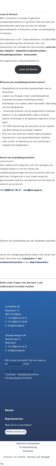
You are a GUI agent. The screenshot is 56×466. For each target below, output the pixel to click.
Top (2, 464)
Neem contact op (15, 432)
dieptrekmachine (39, 262)
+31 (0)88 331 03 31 (10, 190)
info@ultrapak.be (16, 350)
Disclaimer (28, 451)
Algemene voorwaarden (28, 443)
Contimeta (21, 457)
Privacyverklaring (28, 447)
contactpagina (15, 364)
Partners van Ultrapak (38, 457)
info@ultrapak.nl (32, 190)
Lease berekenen (28, 69)
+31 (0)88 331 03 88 (17, 322)
